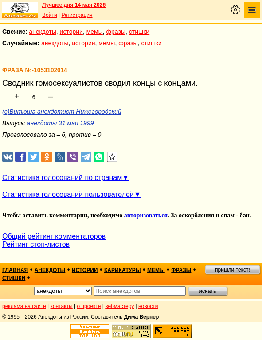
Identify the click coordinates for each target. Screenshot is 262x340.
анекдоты (42, 31)
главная (15, 270)
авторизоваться (146, 215)
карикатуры (122, 270)
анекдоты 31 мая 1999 (60, 123)
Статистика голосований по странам (62, 177)
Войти (49, 15)
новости (148, 306)
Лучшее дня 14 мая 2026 (74, 5)
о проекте (89, 306)
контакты (62, 306)
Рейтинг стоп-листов (36, 244)
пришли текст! (232, 270)
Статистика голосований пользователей (68, 194)
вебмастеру (119, 306)
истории (71, 31)
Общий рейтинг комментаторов (54, 236)
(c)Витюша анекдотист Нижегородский (61, 111)
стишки (139, 31)
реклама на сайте (24, 306)
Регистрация (76, 15)
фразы (115, 31)
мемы (94, 31)
